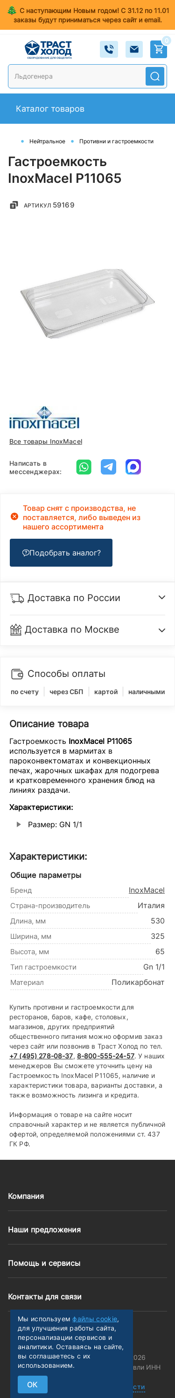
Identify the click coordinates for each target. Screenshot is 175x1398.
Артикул (49, 205)
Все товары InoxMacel (45, 441)
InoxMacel (147, 890)
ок (32, 1384)
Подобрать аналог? (61, 552)
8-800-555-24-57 (105, 1056)
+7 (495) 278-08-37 (41, 1056)
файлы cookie (94, 1319)
